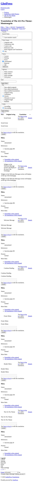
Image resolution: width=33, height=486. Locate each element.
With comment (8, 72)
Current (5, 56)
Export (3, 476)
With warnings (8, 75)
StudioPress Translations (12, 480)
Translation (7, 94)
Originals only (8, 42)
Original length (8, 99)
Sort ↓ (7, 27)
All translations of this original (13, 161)
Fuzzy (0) (22, 28)
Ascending (7, 106)
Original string (8, 92)
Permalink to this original (11, 160)
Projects (3, 8)
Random (6, 101)
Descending (7, 108)
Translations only (9, 44)
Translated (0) (20, 27)
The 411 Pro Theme (9, 15)
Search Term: (6, 34)
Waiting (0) (15, 28)
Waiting (5, 58)
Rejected (5, 63)
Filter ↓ (3, 27)
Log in (2, 9)
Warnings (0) (4, 30)
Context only (8, 46)
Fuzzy (5, 59)
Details (30, 118)
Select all (5, 66)
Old (4, 65)
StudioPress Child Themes (11, 14)
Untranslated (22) (6, 28)
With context (7, 73)
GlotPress (6, 3)
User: (2, 79)
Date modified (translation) (12, 91)
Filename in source (9, 98)
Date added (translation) (11, 89)
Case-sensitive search (10, 37)
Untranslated (6, 61)
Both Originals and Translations (13, 49)
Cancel (3, 134)
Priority (6, 96)
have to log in (7, 133)
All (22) (13, 27)
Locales (7, 8)
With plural (7, 77)
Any (5, 51)
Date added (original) (10, 87)
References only (8, 48)
